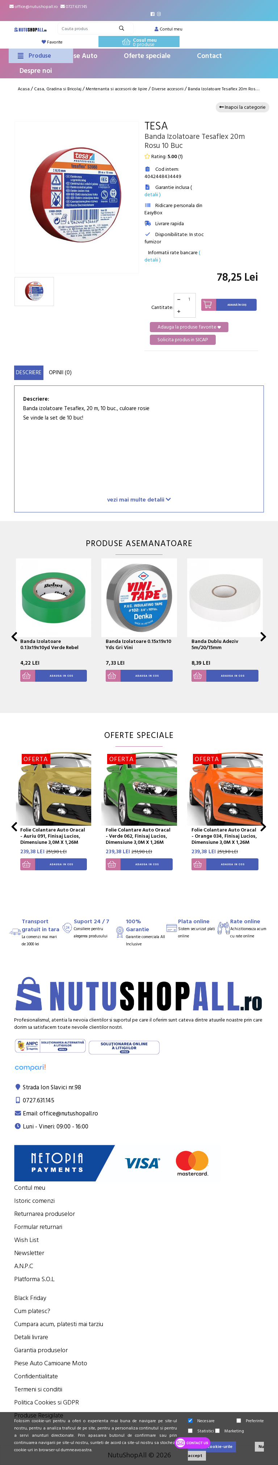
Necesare (201, 1421)
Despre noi (36, 71)
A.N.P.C (23, 1266)
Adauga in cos (46, 676)
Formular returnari (38, 1226)
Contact (209, 56)
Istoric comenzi (34, 1200)
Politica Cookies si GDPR (46, 1402)
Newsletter (29, 1253)
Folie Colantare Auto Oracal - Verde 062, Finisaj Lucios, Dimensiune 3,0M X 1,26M (138, 836)
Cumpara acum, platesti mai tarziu (58, 1324)
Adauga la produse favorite (189, 327)
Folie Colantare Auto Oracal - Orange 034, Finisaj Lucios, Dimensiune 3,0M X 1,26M (224, 836)
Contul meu (29, 1187)
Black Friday (30, 1298)
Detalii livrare (31, 1337)
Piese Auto (80, 56)
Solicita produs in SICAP (182, 339)
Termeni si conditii (38, 1389)
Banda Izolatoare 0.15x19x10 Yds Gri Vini (138, 644)
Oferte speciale (147, 56)
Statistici (201, 1431)
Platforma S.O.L (34, 1279)
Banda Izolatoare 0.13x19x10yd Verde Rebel (49, 644)
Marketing (229, 1431)
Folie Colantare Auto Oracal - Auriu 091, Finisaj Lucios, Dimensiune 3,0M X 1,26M (52, 836)
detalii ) (152, 194)
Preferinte (250, 1421)
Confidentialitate (36, 1376)
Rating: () (163, 156)
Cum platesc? (32, 1311)
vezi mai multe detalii (139, 499)
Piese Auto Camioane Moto (50, 1363)
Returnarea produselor (44, 1213)
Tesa (156, 126)
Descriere (29, 372)
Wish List (26, 1240)
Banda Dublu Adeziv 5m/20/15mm (214, 644)
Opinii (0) (60, 372)
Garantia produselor (41, 1350)
